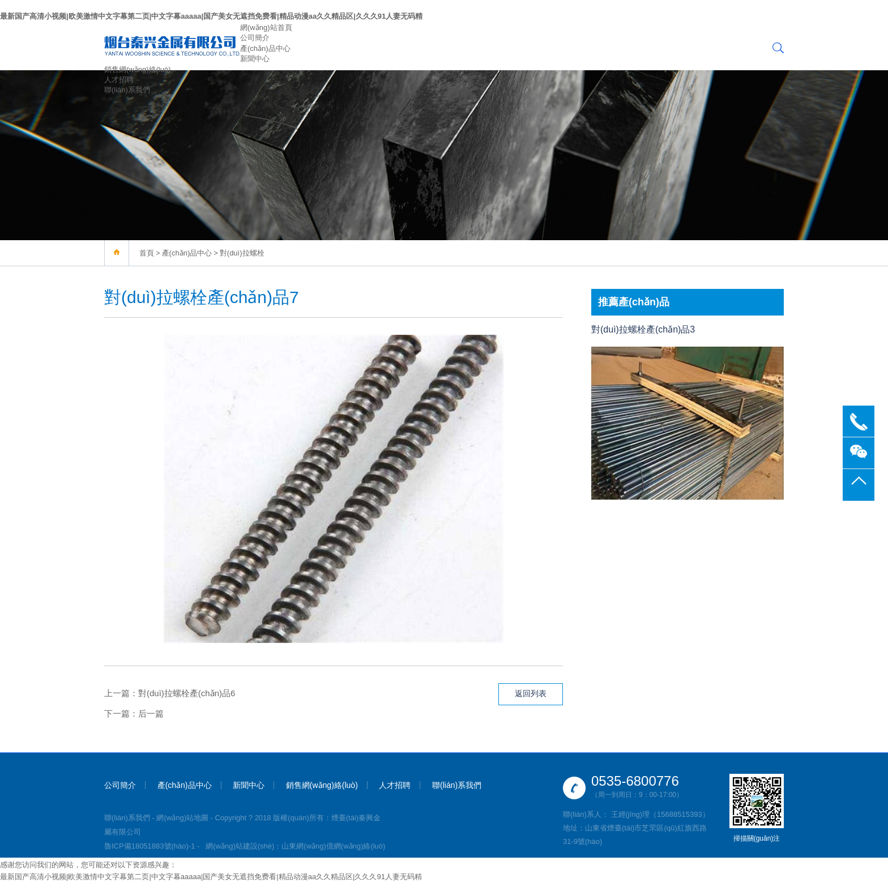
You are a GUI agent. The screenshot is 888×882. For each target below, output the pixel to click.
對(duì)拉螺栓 (242, 253)
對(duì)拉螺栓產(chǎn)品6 (186, 693)
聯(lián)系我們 (127, 90)
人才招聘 (119, 79)
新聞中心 (255, 58)
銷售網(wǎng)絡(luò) (137, 69)
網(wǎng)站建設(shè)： (243, 846)
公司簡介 (255, 37)
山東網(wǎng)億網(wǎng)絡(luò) (333, 846)
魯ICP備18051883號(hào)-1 (149, 846)
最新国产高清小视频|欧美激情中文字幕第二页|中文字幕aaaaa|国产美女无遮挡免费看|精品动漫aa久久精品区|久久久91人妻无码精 (211, 16)
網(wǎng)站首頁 (266, 27)
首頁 (146, 253)
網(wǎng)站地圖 (182, 817)
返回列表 (531, 693)
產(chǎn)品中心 (265, 48)
